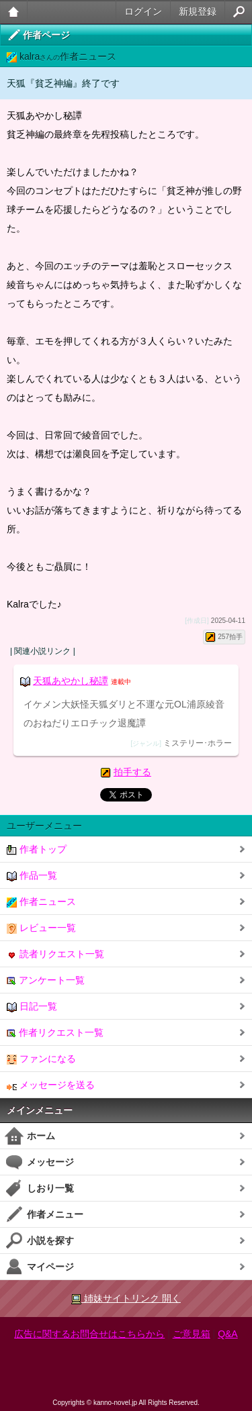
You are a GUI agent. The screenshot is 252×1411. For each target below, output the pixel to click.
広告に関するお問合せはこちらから (89, 1333)
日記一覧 (32, 1006)
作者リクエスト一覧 (55, 1032)
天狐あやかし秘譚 (70, 680)
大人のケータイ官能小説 (14, 11)
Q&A (228, 1333)
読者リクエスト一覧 (55, 954)
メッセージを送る (51, 1085)
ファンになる (41, 1059)
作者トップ (37, 849)
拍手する (132, 772)
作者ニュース (41, 902)
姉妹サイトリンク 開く (126, 1298)
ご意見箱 (191, 1333)
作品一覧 (32, 875)
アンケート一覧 (46, 980)
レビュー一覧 (41, 928)
